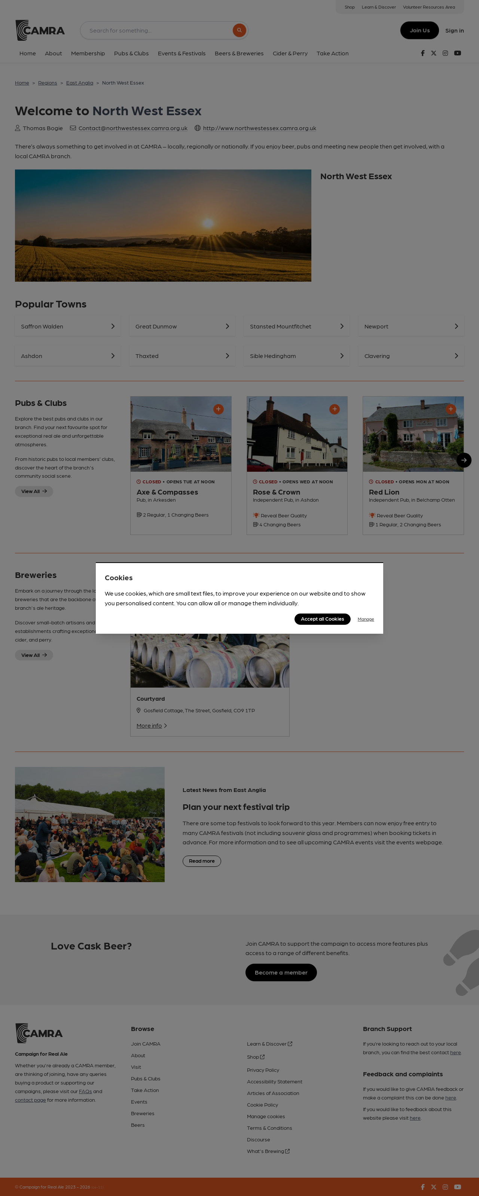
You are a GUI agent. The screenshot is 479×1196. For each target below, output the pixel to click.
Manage (366, 618)
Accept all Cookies (322, 618)
